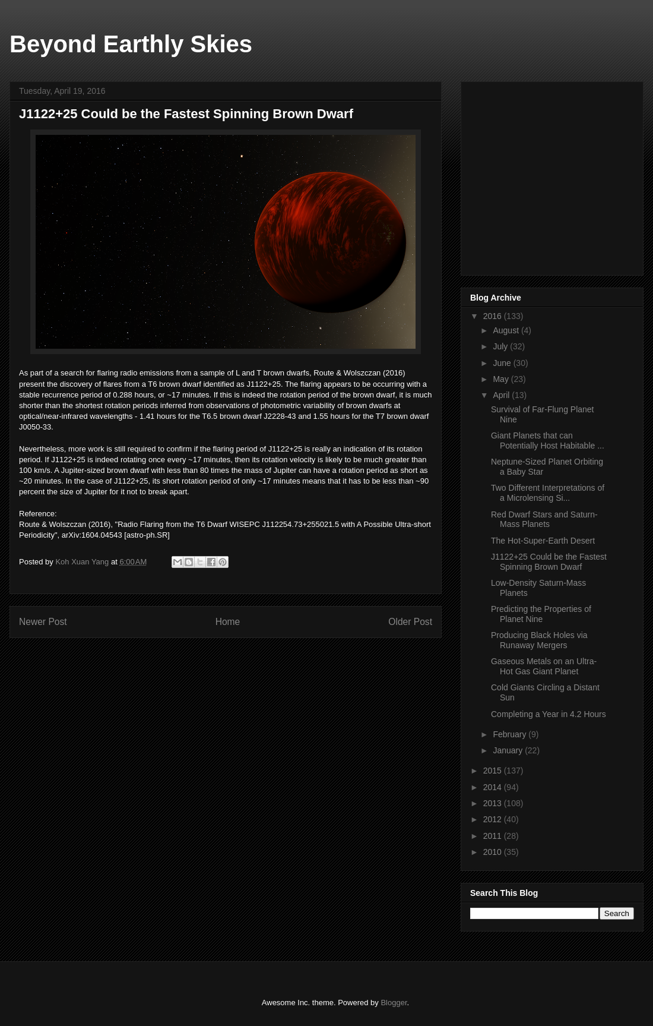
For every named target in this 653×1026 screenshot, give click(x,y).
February (510, 734)
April (502, 395)
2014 (493, 787)
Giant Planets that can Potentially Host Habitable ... (547, 440)
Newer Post (43, 622)
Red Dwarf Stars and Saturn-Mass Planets (544, 519)
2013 (493, 803)
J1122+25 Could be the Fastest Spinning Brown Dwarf (549, 562)
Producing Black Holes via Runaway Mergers (539, 640)
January (509, 750)
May (502, 379)
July (501, 346)
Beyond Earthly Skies (130, 44)
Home (227, 622)
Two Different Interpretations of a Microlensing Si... (547, 493)
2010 (493, 852)
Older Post (410, 622)
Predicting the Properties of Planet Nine (541, 614)
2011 (493, 836)
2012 (493, 819)
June (503, 363)
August (507, 330)
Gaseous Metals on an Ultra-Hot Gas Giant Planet (544, 666)
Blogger (394, 1002)
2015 (493, 770)
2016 (493, 316)
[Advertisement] (559, 175)
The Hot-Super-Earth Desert (543, 540)
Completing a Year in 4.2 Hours (548, 714)
